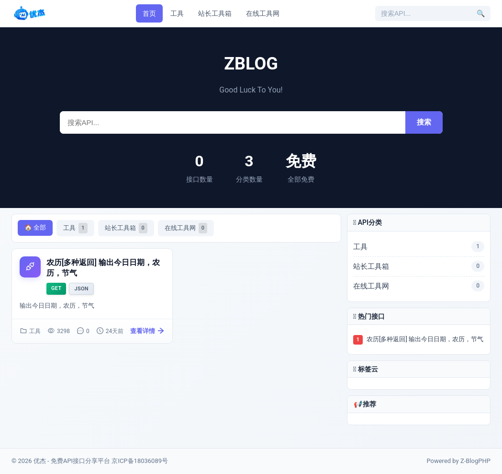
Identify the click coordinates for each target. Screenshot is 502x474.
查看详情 (147, 331)
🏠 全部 (35, 227)
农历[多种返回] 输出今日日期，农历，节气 (425, 339)
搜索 (424, 122)
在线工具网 (262, 13)
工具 (177, 13)
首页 (149, 13)
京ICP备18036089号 (140, 460)
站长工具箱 (215, 13)
